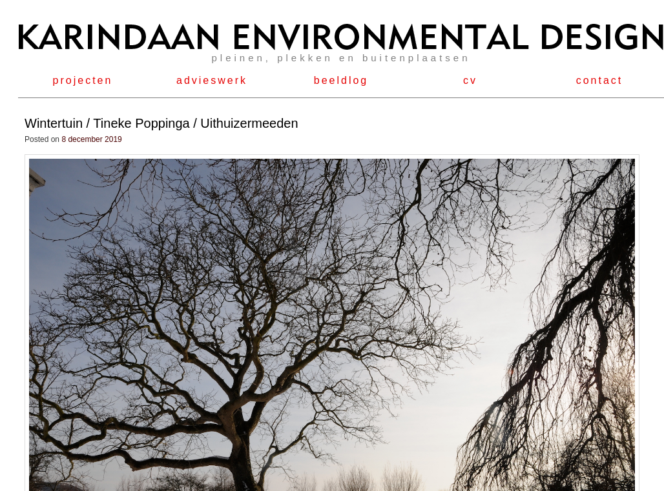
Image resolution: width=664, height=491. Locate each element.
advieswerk (211, 80)
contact (599, 80)
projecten (83, 80)
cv (470, 80)
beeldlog (341, 80)
